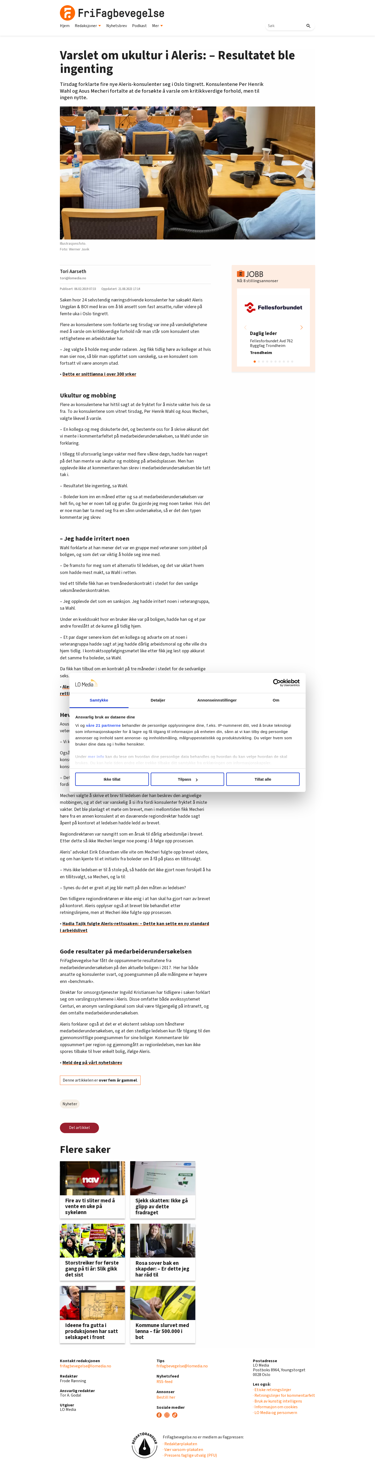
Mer (157, 26)
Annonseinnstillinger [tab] (216, 700)
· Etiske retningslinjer (272, 1390)
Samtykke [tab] (99, 700)
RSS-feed (164, 1382)
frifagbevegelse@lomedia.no (85, 1366)
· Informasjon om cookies (275, 1407)
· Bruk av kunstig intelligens (277, 1401)
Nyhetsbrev (116, 26)
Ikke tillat (112, 779)
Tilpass (187, 779)
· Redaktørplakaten (180, 1444)
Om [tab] (275, 700)
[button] (301, 327)
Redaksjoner (88, 26)
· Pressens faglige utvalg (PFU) (190, 1455)
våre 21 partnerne (104, 725)
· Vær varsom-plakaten (183, 1450)
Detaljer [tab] (158, 700)
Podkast (139, 26)
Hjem (65, 26)
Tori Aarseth (73, 271)
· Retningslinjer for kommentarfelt (284, 1395)
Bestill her (166, 1397)
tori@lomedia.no (73, 278)
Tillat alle (262, 779)
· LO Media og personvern (275, 1413)
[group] (273, 327)
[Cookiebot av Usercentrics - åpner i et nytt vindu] (276, 683)
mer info (97, 756)
